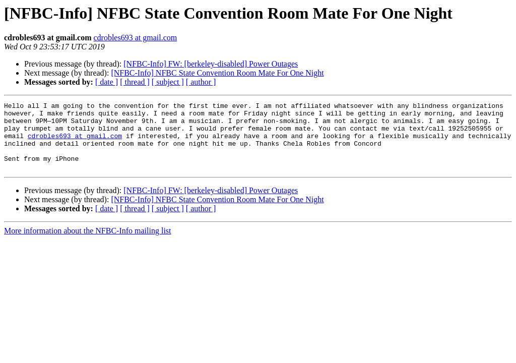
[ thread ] (135, 82)
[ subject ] (168, 82)
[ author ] (201, 82)
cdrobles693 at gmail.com (135, 37)
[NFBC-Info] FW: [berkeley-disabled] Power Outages (210, 63)
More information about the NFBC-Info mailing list (87, 244)
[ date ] (106, 82)
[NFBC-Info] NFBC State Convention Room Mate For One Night (217, 73)
